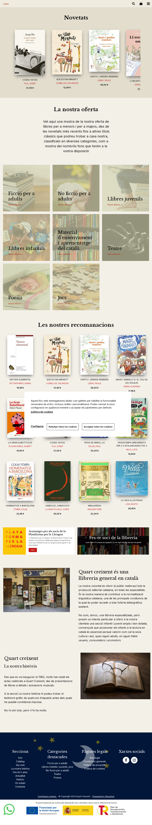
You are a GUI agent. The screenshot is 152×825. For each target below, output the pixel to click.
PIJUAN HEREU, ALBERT (20, 446)
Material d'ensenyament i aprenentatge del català (75, 240)
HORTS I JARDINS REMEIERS (104, 76)
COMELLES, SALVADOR (67, 83)
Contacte (20, 786)
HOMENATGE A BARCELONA (20, 505)
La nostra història (20, 768)
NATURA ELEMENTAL (20, 379)
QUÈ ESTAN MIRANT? (67, 79)
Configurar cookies (47, 796)
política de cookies (42, 411)
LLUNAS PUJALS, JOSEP (57, 509)
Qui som (20, 765)
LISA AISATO (132, 504)
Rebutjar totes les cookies (63, 426)
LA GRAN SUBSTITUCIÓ (20, 442)
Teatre (114, 248)
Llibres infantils (26, 248)
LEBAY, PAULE (104, 80)
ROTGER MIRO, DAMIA (20, 383)
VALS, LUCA (131, 449)
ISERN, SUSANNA (132, 386)
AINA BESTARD (94, 509)
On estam (20, 783)
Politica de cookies (94, 768)
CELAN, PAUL (94, 446)
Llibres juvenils (125, 199)
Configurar (37, 426)
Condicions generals (94, 761)
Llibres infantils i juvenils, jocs (57, 766)
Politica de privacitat (94, 765)
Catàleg (20, 761)
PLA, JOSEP (30, 83)
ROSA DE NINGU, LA (94, 442)
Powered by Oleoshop (103, 796)
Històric (20, 779)
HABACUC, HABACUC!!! (57, 505)
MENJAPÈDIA (94, 505)
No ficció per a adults (74, 196)
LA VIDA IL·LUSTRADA (132, 500)
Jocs (62, 297)
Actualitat (20, 775)
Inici (20, 757)
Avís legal (95, 757)
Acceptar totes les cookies (98, 426)
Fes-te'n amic (20, 772)
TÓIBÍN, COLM (20, 509)
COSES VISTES (30, 79)
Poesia (15, 297)
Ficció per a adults (21, 196)
